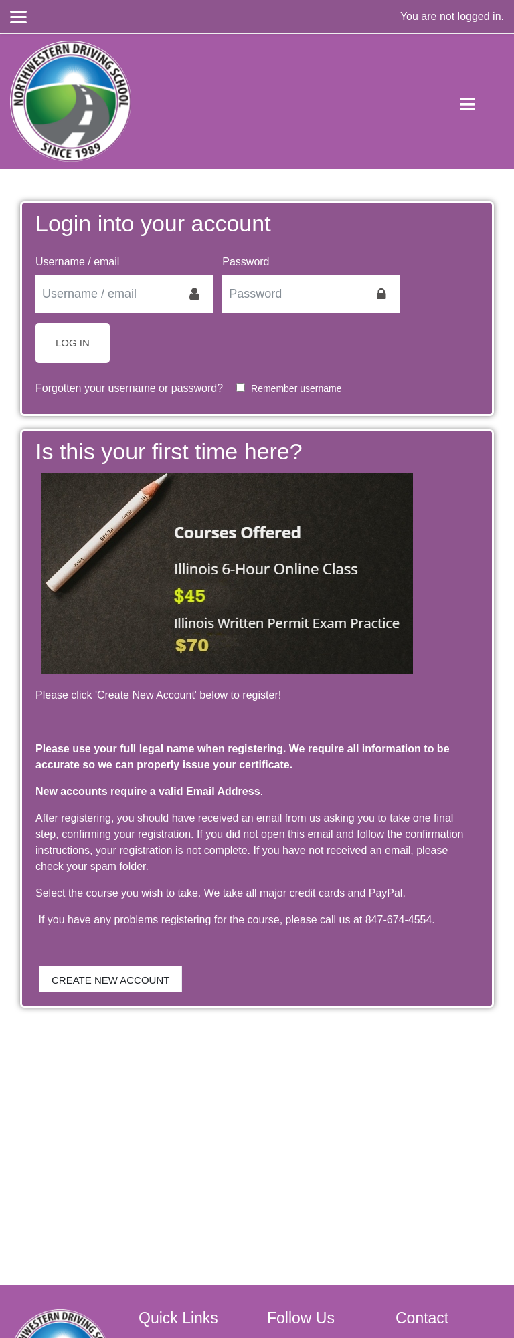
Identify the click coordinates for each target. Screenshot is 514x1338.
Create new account (110, 980)
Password (245, 261)
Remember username (296, 388)
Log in (73, 342)
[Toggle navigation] (478, 101)
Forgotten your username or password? (129, 388)
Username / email (77, 261)
